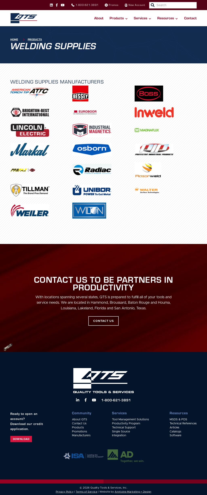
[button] (119, 18)
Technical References (183, 423)
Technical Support (124, 427)
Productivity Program (126, 423)
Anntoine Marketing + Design (133, 492)
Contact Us (79, 423)
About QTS (79, 419)
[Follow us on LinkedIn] (77, 400)
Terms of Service (86, 492)
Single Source (121, 431)
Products (35, 39)
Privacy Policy (65, 492)
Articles (174, 427)
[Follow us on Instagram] (51, 5)
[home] (23, 18)
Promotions (79, 431)
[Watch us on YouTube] (94, 400)
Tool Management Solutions (130, 419)
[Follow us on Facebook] (57, 5)
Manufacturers (81, 435)
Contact (190, 18)
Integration (119, 435)
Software (175, 435)
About (99, 18)
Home (14, 39)
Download (21, 439)
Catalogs (175, 431)
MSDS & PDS (178, 419)
